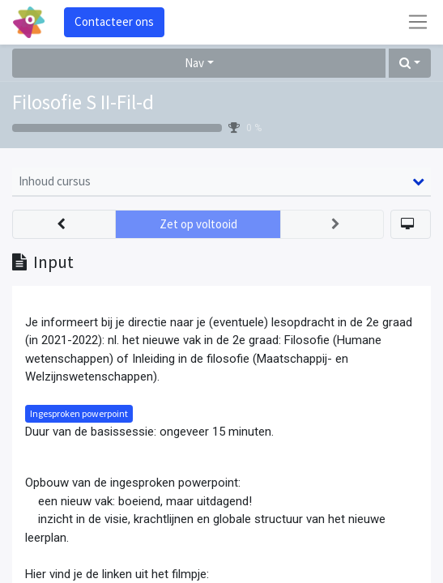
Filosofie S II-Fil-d (83, 102)
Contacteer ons (114, 21)
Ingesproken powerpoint (79, 413)
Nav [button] (194, 62)
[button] (410, 64)
